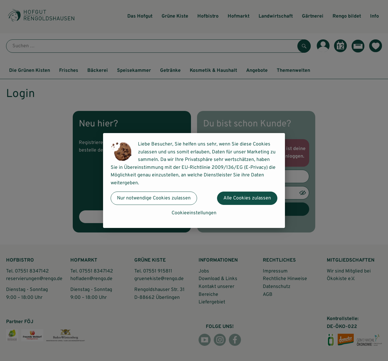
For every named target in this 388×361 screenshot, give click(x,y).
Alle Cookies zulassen (247, 198)
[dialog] (194, 180)
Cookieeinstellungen (194, 213)
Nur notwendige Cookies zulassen (154, 198)
